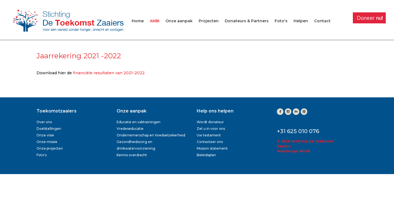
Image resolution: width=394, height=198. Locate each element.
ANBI (154, 20)
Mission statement (212, 148)
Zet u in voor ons (211, 129)
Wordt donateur (210, 122)
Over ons (44, 122)
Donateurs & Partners (247, 20)
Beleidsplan (206, 155)
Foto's (281, 20)
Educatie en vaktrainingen (139, 122)
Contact (322, 20)
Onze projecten (49, 148)
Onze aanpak (179, 20)
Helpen (301, 20)
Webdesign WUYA (293, 151)
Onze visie (45, 135)
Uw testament (209, 135)
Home (138, 20)
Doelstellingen (48, 129)
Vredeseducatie (130, 129)
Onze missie (46, 142)
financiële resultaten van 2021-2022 (109, 72)
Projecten (209, 20)
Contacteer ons (210, 142)
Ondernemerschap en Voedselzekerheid (151, 135)
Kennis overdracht (132, 155)
